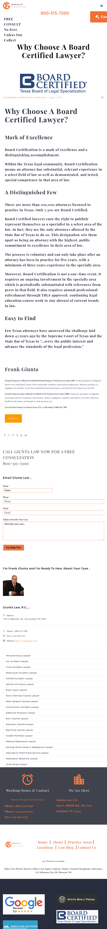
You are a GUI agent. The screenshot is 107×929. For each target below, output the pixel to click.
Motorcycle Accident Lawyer (21, 673)
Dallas (7, 868)
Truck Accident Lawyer (18, 667)
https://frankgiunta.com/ (26, 640)
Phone (6, 497)
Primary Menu (101, 6)
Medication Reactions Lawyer (22, 758)
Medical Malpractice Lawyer (21, 741)
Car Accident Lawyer (17, 661)
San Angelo (46, 868)
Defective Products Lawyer (21, 713)
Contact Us (13, 418)
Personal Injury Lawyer (18, 655)
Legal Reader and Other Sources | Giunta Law (26, 97)
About (58, 842)
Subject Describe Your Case (15, 519)
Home (43, 842)
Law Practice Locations (53, 861)
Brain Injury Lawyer (16, 690)
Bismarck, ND (65, 872)
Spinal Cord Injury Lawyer (20, 684)
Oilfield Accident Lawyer (19, 678)
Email (5, 508)
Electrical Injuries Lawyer (19, 730)
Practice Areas (80, 842)
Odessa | (37, 868)
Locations (45, 847)
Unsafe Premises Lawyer (19, 735)
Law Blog (66, 847)
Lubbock (56, 868)
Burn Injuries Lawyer (17, 718)
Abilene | (66, 868)
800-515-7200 (55, 13)
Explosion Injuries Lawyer (20, 724)
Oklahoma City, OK (48, 872)
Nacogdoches (85, 868)
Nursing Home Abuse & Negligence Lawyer (29, 747)
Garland (73, 868)
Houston (27, 868)
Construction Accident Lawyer (22, 707)
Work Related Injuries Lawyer (22, 701)
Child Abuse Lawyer (17, 764)
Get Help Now (13, 547)
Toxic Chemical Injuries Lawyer (23, 695)
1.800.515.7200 (20, 631)
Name (6, 486)
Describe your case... (53, 531)
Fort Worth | (17, 868)
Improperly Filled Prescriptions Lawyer (27, 753)
